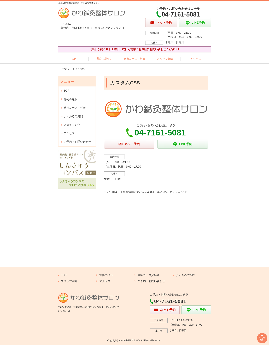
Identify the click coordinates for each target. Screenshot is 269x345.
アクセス (195, 58)
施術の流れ (104, 58)
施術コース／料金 (134, 58)
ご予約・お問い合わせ (77, 141)
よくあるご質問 (73, 116)
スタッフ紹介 (165, 58)
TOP (73, 58)
